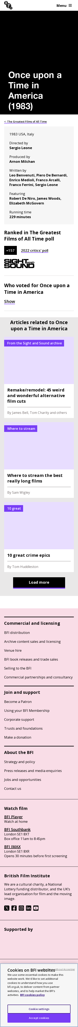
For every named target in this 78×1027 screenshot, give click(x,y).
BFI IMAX (12, 846)
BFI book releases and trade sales (31, 659)
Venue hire (13, 650)
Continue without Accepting (59, 969)
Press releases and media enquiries (33, 770)
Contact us (12, 788)
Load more (39, 582)
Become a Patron (18, 701)
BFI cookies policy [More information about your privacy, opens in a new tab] (32, 995)
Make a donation (17, 737)
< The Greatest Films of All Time (25, 121)
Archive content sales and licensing (32, 641)
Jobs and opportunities (22, 779)
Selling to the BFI (17, 668)
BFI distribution (17, 632)
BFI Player (13, 816)
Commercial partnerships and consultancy (38, 677)
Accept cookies (39, 1018)
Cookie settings (39, 1009)
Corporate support (19, 719)
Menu (64, 5)
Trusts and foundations (23, 728)
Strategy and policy (19, 761)
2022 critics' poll (34, 250)
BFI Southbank (17, 829)
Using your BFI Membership (27, 710)
